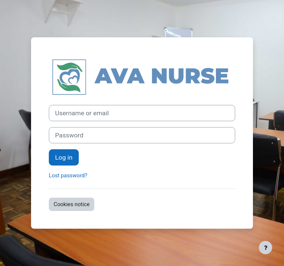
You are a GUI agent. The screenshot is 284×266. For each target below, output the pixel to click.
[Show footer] (265, 247)
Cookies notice (71, 204)
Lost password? (68, 175)
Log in (63, 157)
